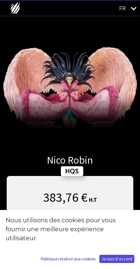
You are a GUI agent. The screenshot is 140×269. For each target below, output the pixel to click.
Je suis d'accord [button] (117, 259)
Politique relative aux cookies (68, 259)
